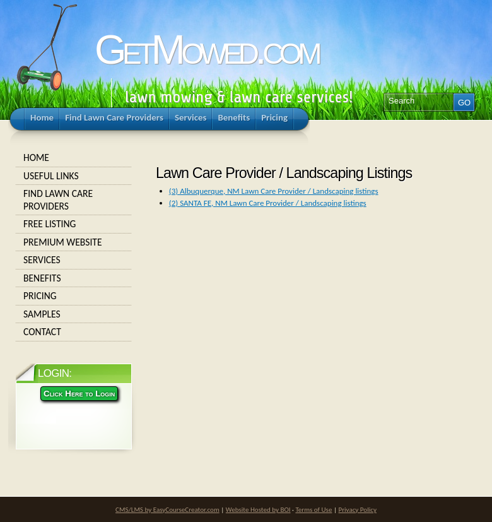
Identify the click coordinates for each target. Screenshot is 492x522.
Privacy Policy (357, 509)
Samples (74, 314)
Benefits (74, 278)
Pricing (74, 296)
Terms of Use (313, 509)
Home (74, 158)
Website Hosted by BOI (258, 509)
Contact (74, 332)
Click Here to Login (79, 393)
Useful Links (74, 176)
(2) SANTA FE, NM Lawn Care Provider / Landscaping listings (267, 203)
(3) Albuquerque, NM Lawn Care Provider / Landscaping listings (273, 191)
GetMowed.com (206, 50)
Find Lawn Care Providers (74, 200)
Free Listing (74, 224)
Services (74, 260)
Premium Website (74, 242)
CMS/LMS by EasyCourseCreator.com (167, 509)
